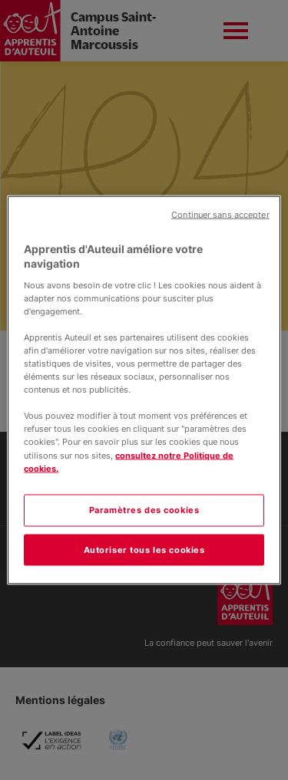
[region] (143, 390)
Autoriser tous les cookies (144, 549)
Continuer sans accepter (220, 214)
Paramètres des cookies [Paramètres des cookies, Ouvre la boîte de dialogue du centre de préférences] (144, 509)
